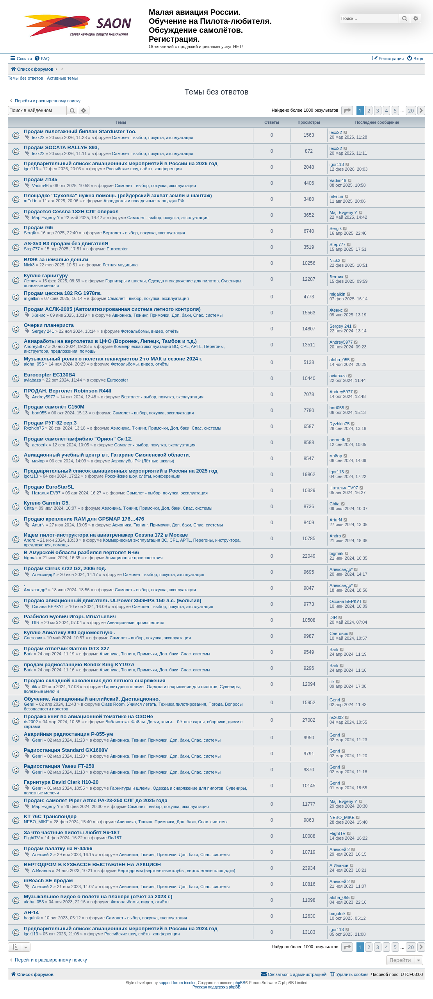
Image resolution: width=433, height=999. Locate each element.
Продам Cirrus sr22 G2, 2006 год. (65, 568)
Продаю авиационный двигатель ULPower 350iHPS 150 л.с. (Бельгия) (112, 600)
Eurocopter (117, 248)
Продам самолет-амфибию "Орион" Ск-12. (78, 439)
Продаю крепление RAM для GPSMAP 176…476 (84, 519)
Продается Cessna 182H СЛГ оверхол (71, 211)
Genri (29, 704)
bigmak (30, 557)
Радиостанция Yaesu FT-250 (59, 766)
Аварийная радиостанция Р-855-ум (68, 734)
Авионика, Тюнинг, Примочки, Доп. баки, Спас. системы (167, 315)
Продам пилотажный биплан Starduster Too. (80, 131)
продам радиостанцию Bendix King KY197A (79, 664)
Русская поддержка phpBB (216, 987)
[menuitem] (42, 58)
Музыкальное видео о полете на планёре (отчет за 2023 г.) (98, 896)
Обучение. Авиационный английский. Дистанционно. (92, 699)
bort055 (39, 412)
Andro (29, 540)
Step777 (32, 248)
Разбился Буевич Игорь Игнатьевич (70, 616)
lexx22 (38, 137)
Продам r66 (38, 227)
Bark (28, 653)
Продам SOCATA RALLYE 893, (61, 147)
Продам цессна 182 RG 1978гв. (63, 293)
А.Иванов (41, 870)
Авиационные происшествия (134, 557)
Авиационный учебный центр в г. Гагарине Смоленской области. (107, 455)
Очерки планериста (49, 325)
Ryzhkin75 (34, 428)
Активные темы (62, 78)
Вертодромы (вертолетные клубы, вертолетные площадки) (176, 870)
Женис (38, 315)
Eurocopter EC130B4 (49, 375)
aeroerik (40, 444)
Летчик (30, 280)
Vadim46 (40, 185)
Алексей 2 (42, 854)
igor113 (31, 168)
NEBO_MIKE (36, 821)
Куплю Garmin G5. (47, 503)
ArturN (38, 525)
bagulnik (32, 917)
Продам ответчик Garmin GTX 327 (66, 648)
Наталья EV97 (46, 493)
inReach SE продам (48, 880)
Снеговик (33, 637)
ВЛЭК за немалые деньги (56, 259)
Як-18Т (114, 837)
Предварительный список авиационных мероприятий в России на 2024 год (120, 928)
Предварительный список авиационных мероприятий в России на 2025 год (120, 471)
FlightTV (32, 837)
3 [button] (377, 110)
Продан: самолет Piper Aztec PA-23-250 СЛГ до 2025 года (95, 800)
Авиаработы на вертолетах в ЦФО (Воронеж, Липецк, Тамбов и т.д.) (110, 341)
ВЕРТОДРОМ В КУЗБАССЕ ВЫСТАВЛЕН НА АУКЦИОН (92, 864)
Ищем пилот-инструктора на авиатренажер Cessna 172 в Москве (106, 535)
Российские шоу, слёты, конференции (144, 168)
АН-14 (31, 912)
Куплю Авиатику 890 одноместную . (69, 632)
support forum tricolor (177, 983)
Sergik (30, 232)
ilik (34, 686)
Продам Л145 (40, 179)
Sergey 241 (43, 331)
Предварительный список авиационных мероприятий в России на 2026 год (120, 163)
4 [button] (386, 110)
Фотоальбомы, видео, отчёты (150, 331)
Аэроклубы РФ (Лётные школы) (142, 460)
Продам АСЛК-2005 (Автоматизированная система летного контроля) (112, 309)
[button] (347, 110)
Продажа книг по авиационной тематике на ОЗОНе (88, 716)
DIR (35, 622)
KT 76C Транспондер (50, 816)
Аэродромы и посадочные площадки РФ (143, 200)
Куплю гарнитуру (46, 275)
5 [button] (395, 110)
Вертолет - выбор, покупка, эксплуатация (144, 232)
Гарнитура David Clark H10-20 (61, 782)
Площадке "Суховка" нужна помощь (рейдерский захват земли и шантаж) (118, 195)
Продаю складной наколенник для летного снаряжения (95, 680)
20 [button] (411, 110)
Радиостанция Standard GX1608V (66, 750)
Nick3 (29, 264)
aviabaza (32, 380)
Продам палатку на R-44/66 (58, 848)
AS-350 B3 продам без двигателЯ (66, 243)
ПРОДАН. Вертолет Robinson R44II (67, 391)
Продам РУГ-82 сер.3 (50, 423)
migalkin (31, 298)
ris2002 (31, 721)
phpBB (239, 983)
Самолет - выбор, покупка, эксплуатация (152, 137)
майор (38, 460)
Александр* (43, 574)
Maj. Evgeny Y (46, 217)
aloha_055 (34, 364)
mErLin (30, 200)
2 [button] (368, 110)
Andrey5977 (35, 346)
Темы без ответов (25, 78)
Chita (29, 508)
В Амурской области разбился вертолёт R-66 (81, 552)
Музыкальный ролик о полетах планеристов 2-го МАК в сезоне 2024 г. (113, 359)
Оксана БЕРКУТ (48, 606)
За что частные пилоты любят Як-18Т (72, 832)
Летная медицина (120, 264)
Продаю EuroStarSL (49, 487)
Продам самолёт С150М (54, 407)
